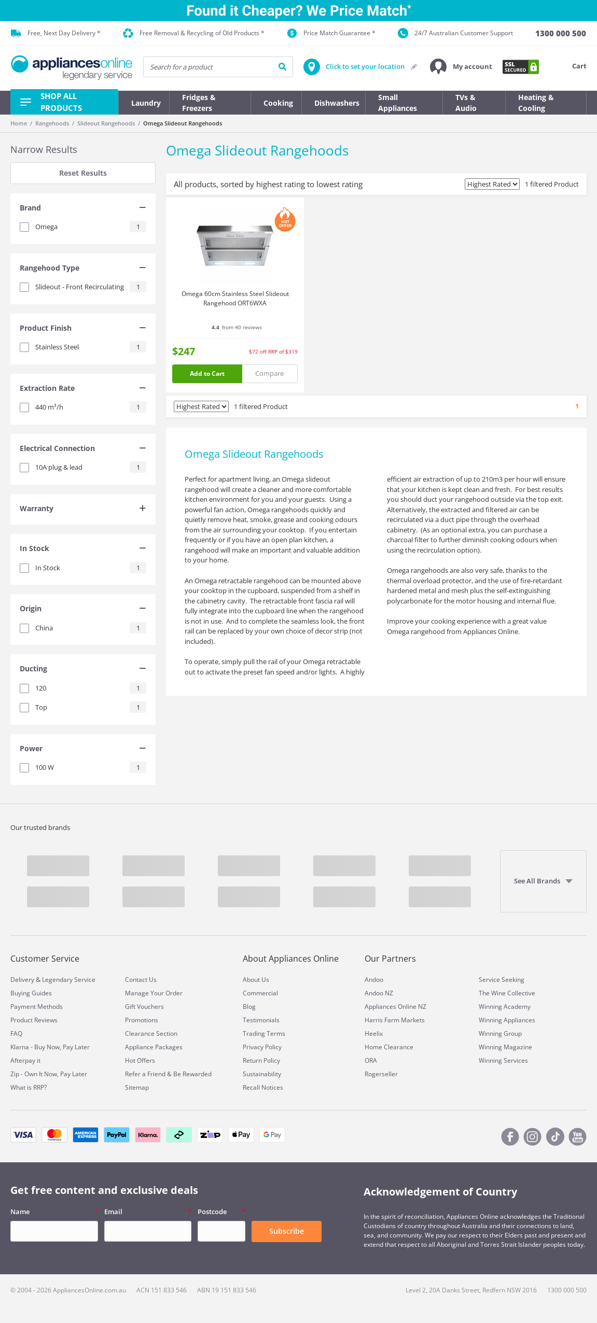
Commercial (260, 993)
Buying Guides (31, 993)
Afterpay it (25, 1060)
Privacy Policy (262, 1047)
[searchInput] (218, 67)
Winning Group (500, 1033)
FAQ (16, 1033)
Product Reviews (34, 1020)
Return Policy (261, 1060)
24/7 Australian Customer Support (455, 33)
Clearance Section (151, 1033)
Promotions (141, 1020)
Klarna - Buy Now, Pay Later (50, 1047)
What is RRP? (28, 1087)
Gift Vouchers (144, 1006)
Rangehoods (52, 123)
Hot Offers (140, 1060)
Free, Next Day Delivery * (56, 33)
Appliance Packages (154, 1047)
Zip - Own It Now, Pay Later (48, 1073)
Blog (249, 1006)
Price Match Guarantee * (331, 33)
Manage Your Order (154, 993)
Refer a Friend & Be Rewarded (168, 1073)
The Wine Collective (507, 993)
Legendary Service (68, 979)
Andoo (374, 979)
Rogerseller (381, 1073)
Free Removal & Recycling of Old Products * (194, 33)
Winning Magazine (505, 1047)
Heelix (374, 1033)
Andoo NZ (379, 993)
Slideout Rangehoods (106, 123)
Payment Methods (36, 1006)
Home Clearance (389, 1047)
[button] (461, 67)
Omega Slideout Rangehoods (182, 123)
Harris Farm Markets (395, 1020)
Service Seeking (501, 979)
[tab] (83, 209)
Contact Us (141, 979)
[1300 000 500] (561, 33)
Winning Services (503, 1060)
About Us (256, 979)
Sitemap (137, 1087)
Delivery (22, 979)
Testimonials (261, 1020)
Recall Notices (263, 1087)
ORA (371, 1060)
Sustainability (262, 1073)
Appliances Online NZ (395, 1006)
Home (18, 123)
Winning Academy (505, 1006)
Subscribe (286, 1231)
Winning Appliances (507, 1020)
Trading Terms (264, 1033)
